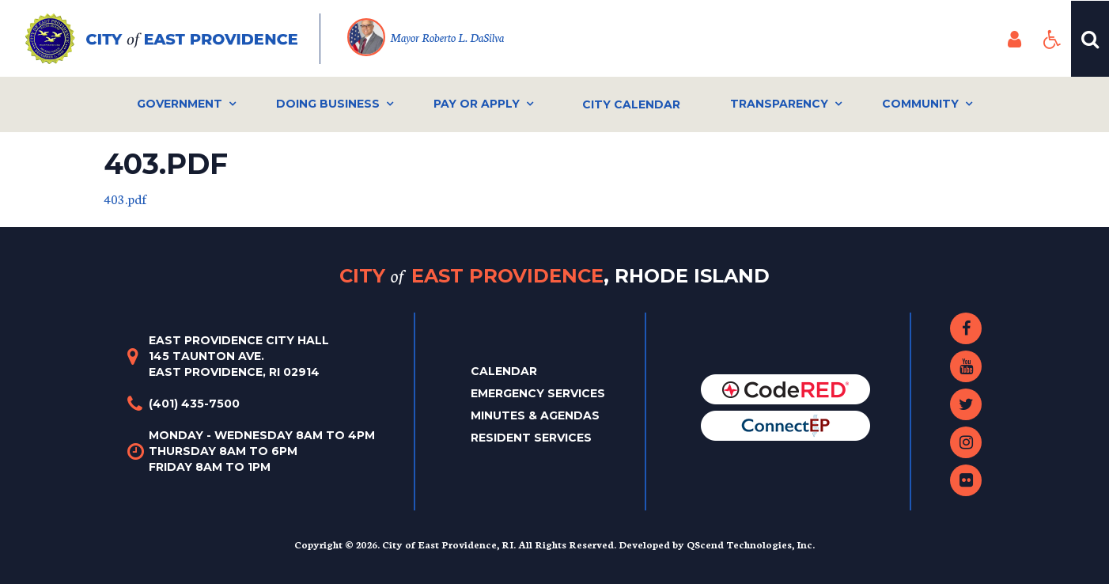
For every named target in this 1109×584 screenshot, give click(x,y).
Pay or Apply (476, 104)
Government (179, 104)
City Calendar (631, 104)
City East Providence (554, 276)
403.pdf (125, 198)
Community (920, 104)
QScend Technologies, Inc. (751, 544)
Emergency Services (538, 393)
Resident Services (531, 437)
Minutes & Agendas (535, 415)
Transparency (779, 104)
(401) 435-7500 (194, 403)
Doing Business (328, 104)
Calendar (504, 371)
